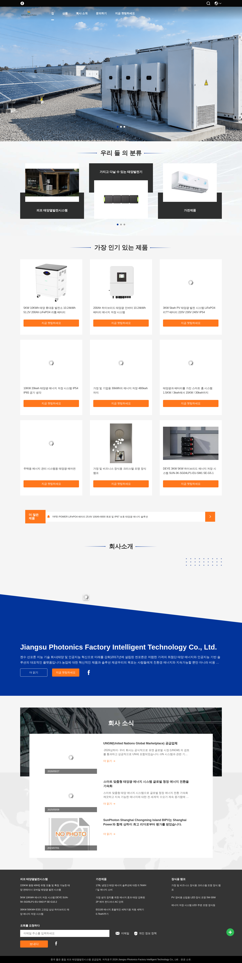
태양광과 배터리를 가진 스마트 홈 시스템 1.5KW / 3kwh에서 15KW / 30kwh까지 (187, 390)
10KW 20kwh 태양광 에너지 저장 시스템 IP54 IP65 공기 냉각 (51, 390)
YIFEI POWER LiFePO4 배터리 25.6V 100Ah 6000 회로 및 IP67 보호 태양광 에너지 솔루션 (100, 516)
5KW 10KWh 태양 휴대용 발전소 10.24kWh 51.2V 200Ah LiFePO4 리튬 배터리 (49, 310)
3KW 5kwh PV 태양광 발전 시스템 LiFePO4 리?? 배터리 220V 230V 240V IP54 (189, 310)
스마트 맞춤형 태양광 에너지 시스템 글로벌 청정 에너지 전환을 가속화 (146, 784)
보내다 (34, 944)
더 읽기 (33, 672)
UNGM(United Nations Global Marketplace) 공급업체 (140, 743)
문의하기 (101, 13)
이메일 (122, 933)
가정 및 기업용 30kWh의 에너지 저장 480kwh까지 (120, 390)
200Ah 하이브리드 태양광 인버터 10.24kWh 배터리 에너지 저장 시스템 (119, 310)
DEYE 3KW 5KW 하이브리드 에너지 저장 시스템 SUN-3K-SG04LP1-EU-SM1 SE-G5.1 (189, 470)
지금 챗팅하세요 (125, 13)
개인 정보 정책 (145, 933)
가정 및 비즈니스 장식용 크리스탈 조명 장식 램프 (119, 470)
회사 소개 (82, 13)
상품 (65, 13)
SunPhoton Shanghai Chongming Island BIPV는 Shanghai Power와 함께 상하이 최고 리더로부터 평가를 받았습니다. (145, 822)
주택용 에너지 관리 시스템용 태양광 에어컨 (50, 468)
